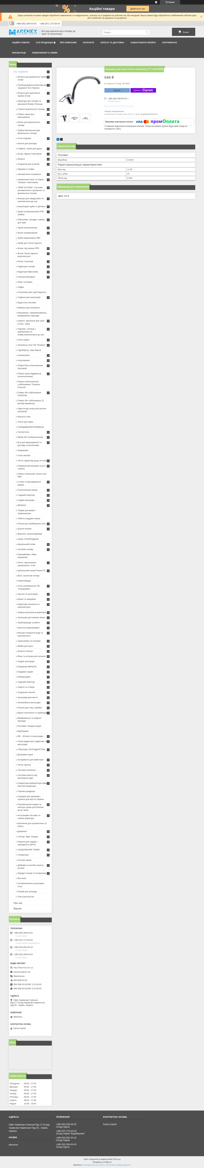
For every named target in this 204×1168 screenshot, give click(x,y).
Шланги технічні (25, 651)
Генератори (23, 855)
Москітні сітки (24, 416)
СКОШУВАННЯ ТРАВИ (29, 849)
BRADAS (22, 505)
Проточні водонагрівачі (29, 627)
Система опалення (27, 770)
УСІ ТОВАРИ (21, 71)
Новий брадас (24, 581)
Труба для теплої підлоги (30, 243)
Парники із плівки (26, 169)
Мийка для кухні (25, 646)
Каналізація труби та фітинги (31, 206)
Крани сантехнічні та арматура (32, 713)
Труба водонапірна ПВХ (29, 238)
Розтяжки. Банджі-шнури (29, 726)
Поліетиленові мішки (27, 490)
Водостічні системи (27, 302)
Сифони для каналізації (29, 297)
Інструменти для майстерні (31, 759)
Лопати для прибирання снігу (32, 523)
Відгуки (18, 908)
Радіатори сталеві (26, 266)
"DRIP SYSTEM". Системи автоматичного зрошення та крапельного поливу (31, 190)
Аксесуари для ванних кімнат (32, 617)
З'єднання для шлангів (28, 164)
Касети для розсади (27, 143)
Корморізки (23, 450)
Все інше (22, 878)
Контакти (88, 42)
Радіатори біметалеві (28, 272)
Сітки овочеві (24, 455)
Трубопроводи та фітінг (29, 622)
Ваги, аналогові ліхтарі (28, 575)
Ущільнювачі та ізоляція (29, 641)
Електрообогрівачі (26, 277)
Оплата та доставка (112, 42)
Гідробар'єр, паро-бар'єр (29, 350)
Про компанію (68, 42)
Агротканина (24, 360)
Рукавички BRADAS (27, 666)
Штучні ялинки (24, 528)
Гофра (21, 287)
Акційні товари (20, 42)
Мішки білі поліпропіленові (30, 437)
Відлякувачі (23, 731)
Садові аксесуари (26, 500)
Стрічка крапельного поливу (31, 109)
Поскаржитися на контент (94, 1165)
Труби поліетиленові (27, 227)
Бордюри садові (25, 672)
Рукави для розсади (27, 891)
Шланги (21, 159)
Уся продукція (44, 42)
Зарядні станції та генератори (32, 873)
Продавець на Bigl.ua (102, 1162)
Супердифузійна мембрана (31, 427)
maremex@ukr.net (21, 972)
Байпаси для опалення (29, 307)
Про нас (18, 903)
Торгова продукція (26, 791)
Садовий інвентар (26, 495)
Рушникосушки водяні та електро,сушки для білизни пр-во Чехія (31, 807)
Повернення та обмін (44, 53)
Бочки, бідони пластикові (29, 154)
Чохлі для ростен (26, 896)
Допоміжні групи (25, 754)
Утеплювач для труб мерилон (32, 292)
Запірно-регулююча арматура (32, 612)
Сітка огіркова (24, 138)
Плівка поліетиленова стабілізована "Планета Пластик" (29, 384)
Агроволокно (24, 355)
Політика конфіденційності (119, 1165)
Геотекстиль (23, 432)
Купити (117, 90)
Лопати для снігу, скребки (30, 707)
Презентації (19, 53)
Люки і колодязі (25, 282)
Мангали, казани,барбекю (30, 534)
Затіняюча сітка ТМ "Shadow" (32, 345)
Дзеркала (22, 831)
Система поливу (25, 549)
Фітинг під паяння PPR (28, 248)
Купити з (143, 90)
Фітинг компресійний (27, 233)
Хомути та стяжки (26, 687)
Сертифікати (169, 42)
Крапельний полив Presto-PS (31, 570)
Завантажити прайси (143, 42)
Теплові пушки (24, 860)
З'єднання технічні (26, 692)
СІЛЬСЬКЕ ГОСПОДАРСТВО (31, 749)
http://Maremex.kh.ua (23, 967)
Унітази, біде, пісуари (28, 836)
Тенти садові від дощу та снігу (32, 460)
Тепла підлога (24, 765)
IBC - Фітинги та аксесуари (30, 736)
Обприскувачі (24, 677)
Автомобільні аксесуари (29, 702)
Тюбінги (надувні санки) (29, 518)
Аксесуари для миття (28, 697)
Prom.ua (116, 1159)
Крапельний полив (26, 544)
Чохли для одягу (25, 422)
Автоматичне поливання (29, 174)
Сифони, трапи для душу (30, 148)
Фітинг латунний (25, 261)
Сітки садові (23, 340)
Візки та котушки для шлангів (32, 656)
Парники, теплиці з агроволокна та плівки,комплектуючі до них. (31, 332)
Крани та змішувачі (27, 599)
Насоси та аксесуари (28, 594)
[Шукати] (147, 32)
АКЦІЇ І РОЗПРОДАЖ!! (28, 539)
